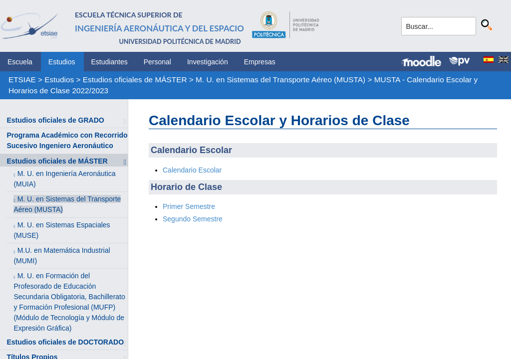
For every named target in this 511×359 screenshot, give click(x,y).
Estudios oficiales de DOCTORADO (65, 342)
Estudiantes (109, 62)
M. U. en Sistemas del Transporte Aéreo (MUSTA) (280, 79)
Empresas (259, 62)
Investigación (207, 62)
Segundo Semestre (193, 219)
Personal (157, 62)
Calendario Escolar (192, 170)
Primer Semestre (189, 206)
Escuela (19, 62)
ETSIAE (22, 79)
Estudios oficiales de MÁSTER (135, 79)
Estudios (61, 62)
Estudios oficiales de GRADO (55, 120)
